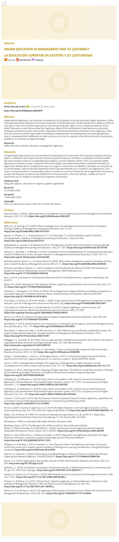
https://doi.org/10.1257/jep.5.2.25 (26, 463)
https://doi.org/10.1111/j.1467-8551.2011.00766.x (29, 486)
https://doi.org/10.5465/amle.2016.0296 (35, 449)
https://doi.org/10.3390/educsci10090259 (59, 352)
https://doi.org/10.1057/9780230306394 (24, 375)
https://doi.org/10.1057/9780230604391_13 (91, 410)
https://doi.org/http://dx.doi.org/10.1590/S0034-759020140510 (36, 312)
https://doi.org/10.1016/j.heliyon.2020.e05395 (80, 430)
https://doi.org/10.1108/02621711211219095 (26, 403)
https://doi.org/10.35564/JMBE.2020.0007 (85, 303)
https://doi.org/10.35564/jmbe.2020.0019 (23, 110)
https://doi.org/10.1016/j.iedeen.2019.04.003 (26, 257)
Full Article (25, 60)
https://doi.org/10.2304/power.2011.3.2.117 (88, 365)
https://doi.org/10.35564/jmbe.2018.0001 (54, 326)
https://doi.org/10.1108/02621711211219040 (68, 493)
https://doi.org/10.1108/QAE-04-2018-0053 (25, 296)
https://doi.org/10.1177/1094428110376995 (26, 319)
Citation (39, 60)
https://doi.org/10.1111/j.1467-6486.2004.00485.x (41, 477)
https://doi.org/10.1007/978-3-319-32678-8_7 (59, 470)
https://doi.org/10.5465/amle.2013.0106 (87, 247)
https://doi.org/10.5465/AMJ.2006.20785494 (84, 263)
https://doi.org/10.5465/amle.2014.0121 (24, 240)
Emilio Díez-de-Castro (15, 106)
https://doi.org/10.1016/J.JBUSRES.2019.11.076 (27, 440)
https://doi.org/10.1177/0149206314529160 (26, 273)
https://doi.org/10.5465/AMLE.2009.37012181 (27, 231)
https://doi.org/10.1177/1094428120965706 (78, 456)
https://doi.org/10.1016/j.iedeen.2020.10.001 (26, 335)
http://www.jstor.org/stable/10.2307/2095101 (27, 345)
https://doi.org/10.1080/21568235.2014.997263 (44, 384)
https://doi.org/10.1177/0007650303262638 (29, 287)
